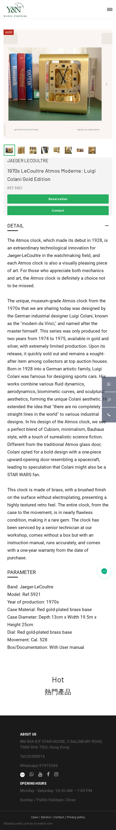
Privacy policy (76, 817)
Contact (58, 210)
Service (46, 817)
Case (34, 817)
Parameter (21, 572)
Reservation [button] (58, 199)
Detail (15, 226)
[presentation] (9, 84)
